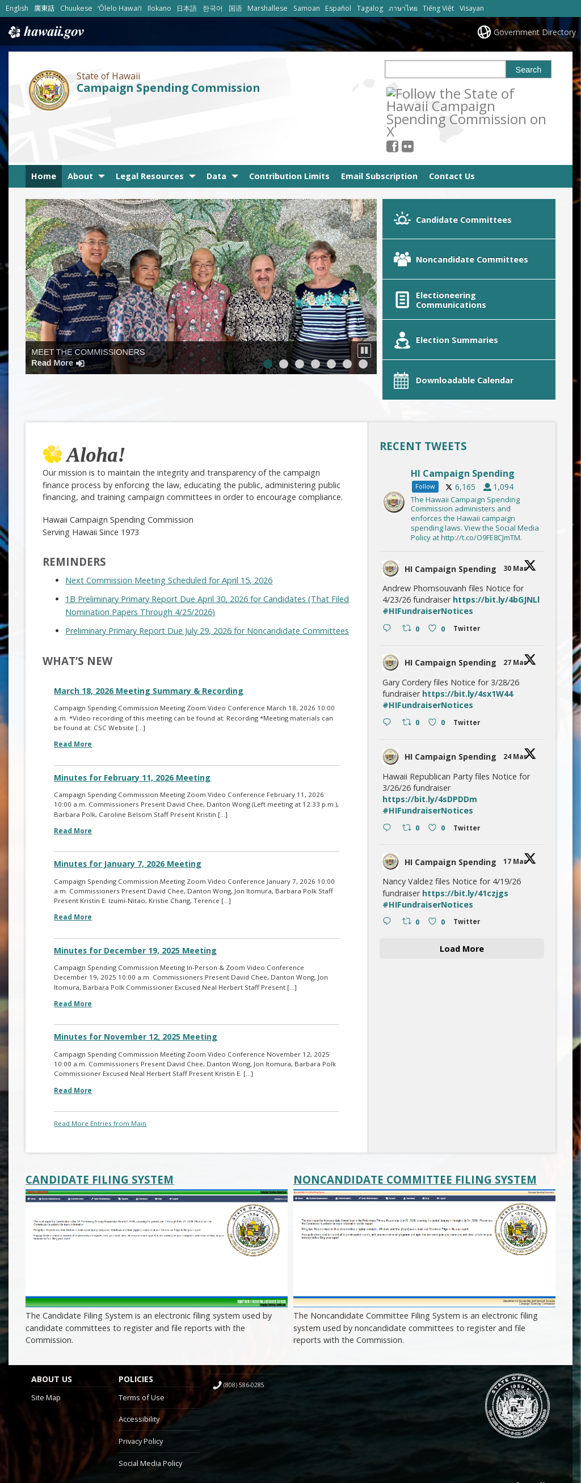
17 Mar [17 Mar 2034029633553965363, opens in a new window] (516, 795)
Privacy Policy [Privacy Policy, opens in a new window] (141, 1374)
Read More (73, 677)
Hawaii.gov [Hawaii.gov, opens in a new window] (45, 32)
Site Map (46, 1330)
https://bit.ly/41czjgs (465, 826)
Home (43, 131)
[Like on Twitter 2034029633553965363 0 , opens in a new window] (438, 855)
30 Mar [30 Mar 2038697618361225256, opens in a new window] (516, 501)
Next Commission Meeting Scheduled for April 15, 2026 (168, 513)
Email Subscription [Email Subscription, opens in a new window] (379, 131)
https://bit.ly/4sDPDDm (429, 732)
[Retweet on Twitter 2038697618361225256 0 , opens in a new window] (412, 561)
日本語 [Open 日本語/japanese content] (186, 8)
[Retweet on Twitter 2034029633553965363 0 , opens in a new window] (412, 855)
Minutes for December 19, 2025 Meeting (135, 883)
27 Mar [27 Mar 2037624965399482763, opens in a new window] (516, 595)
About (80, 131)
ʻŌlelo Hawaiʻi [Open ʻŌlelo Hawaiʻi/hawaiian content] (120, 8)
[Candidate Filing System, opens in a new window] (157, 1112)
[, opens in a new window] (408, 92)
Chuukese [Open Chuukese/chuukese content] (76, 8)
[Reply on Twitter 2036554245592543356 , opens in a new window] (389, 761)
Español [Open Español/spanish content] (338, 8)
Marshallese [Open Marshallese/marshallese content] (267, 8)
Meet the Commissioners (88, 313)
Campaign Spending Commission (168, 88)
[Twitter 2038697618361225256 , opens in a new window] (469, 563)
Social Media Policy (150, 1396)
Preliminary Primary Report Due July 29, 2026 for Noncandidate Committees (207, 563)
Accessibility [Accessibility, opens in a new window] (139, 1352)
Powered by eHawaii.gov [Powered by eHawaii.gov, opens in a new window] (508, 1425)
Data (216, 131)
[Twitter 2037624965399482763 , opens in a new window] (469, 657)
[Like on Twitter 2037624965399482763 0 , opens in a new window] (438, 656)
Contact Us (452, 131)
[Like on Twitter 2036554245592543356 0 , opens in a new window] (438, 761)
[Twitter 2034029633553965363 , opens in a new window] (469, 856)
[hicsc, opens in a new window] (461, 435)
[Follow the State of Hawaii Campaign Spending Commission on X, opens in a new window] (392, 92)
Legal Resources (150, 131)
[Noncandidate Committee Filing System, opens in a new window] (424, 1112)
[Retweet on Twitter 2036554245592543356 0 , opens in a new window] (412, 761)
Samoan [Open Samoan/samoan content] (306, 8)
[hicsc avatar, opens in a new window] (390, 501)
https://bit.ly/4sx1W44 (467, 626)
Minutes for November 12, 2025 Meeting (135, 969)
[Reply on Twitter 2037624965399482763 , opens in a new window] (389, 656)
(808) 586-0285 (244, 1318)
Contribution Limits (289, 131)
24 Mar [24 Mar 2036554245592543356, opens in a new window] (516, 689)
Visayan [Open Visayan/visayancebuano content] (472, 8)
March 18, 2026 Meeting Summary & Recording (148, 623)
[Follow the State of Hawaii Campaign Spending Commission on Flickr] (423, 92)
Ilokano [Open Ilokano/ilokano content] (159, 8)
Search (529, 69)
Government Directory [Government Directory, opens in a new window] (535, 32)
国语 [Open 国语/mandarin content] (235, 8)
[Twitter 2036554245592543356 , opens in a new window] (469, 762)
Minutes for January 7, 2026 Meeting (127, 796)
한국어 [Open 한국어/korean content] (213, 8)
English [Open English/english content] (17, 8)
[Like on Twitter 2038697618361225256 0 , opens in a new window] (438, 561)
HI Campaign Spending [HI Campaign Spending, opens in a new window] (450, 501)
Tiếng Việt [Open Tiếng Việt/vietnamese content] (438, 8)
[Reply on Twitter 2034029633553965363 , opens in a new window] (389, 855)
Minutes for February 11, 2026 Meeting (132, 710)
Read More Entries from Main (100, 1056)
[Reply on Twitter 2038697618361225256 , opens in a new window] (389, 561)
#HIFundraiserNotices (427, 544)
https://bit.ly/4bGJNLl (496, 532)
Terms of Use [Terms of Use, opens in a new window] (142, 1330)
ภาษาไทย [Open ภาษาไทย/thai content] (403, 8)
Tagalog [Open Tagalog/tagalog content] (370, 8)
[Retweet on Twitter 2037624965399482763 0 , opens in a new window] (412, 656)
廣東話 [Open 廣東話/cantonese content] (44, 8)
